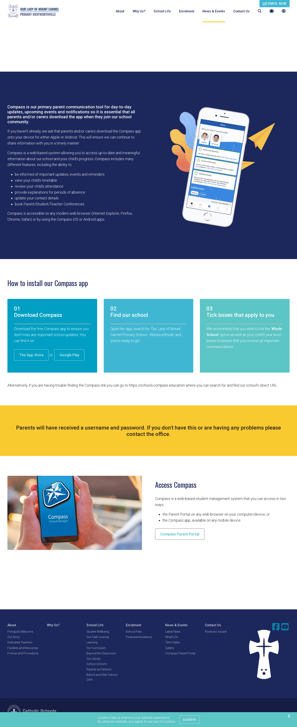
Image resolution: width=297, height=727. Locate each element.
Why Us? (139, 11)
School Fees (134, 631)
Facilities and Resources (22, 648)
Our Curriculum (96, 648)
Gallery (169, 648)
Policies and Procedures (22, 653)
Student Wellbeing (97, 631)
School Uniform (96, 664)
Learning (92, 642)
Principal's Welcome (20, 631)
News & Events (214, 11)
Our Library (93, 659)
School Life (162, 11)
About (120, 11)
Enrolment (186, 11)
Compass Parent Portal (179, 534)
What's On (171, 637)
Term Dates (172, 642)
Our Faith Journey (97, 637)
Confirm (189, 719)
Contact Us (241, 11)
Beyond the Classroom (101, 653)
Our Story (13, 637)
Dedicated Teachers (19, 642)
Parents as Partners (99, 669)
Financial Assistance (139, 637)
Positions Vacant (216, 631)
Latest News (172, 631)
